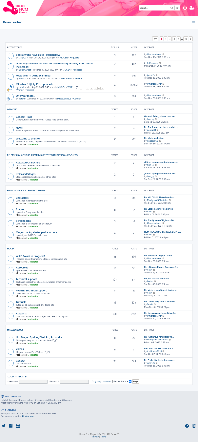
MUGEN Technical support (31, 290)
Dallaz (150, 281)
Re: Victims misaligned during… (160, 290)
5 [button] (178, 38)
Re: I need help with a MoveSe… (160, 301)
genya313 (151, 130)
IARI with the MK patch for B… (159, 348)
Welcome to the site (28, 138)
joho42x (23, 78)
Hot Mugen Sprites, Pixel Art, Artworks (39, 337)
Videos (20, 348)
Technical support (26, 279)
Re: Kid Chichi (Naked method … (160, 197)
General (78, 78)
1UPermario (152, 63)
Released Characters (28, 162)
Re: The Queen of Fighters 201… (160, 220)
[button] (155, 38)
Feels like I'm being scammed (33, 75)
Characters (22, 197)
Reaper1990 (152, 140)
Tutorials (21, 302)
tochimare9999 (154, 351)
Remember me (122, 381)
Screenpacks (23, 220)
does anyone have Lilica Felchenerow (38, 54)
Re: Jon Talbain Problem (156, 278)
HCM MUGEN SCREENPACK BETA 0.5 (162, 231)
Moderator (33, 144)
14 (91, 88)
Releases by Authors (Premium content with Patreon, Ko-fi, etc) (42, 155)
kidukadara (27, 416)
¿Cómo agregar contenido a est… (161, 162)
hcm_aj (150, 119)
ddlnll (22, 87)
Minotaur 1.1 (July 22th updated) (34, 84)
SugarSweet (25, 69)
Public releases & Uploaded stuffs (26, 190)
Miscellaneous (65, 78)
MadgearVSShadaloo (157, 200)
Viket (149, 211)
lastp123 (23, 57)
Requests (74, 57)
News (19, 127)
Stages (20, 209)
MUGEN (64, 57)
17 (103, 88)
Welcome (12, 109)
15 (95, 88)
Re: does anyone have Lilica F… (160, 313)
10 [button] (186, 38)
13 (87, 88)
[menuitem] (185, 8)
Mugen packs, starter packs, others (36, 232)
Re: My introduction (154, 138)
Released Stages (25, 174)
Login (11, 376)
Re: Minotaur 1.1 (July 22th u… (159, 255)
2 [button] (165, 38)
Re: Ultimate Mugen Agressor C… (161, 267)
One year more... (25, 95)
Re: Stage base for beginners (158, 208)
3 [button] (169, 38)
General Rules (24, 116)
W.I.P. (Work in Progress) (30, 256)
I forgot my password (101, 381)
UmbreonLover (154, 54)
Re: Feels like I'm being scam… (159, 360)
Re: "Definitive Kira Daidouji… (159, 336)
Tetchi (22, 98)
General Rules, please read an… (160, 116)
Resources (22, 267)
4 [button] (174, 38)
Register (22, 376)
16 (99, 88)
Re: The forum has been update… (161, 127)
